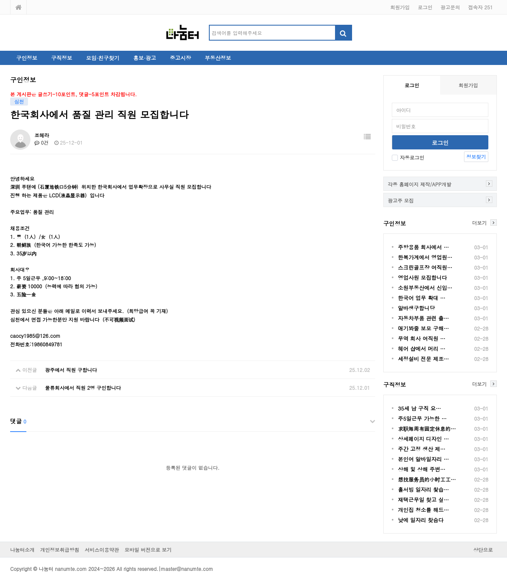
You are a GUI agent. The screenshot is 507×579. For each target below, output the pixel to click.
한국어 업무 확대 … (421, 298)
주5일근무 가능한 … (422, 418)
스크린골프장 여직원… (425, 267)
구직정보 (61, 58)
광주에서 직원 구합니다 (71, 369)
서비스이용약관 (102, 549)
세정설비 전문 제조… (423, 359)
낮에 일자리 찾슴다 (421, 520)
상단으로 (483, 549)
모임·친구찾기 (102, 58)
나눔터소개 (22, 549)
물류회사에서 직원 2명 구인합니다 (83, 387)
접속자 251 (480, 7)
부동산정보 (218, 58)
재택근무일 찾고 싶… (423, 499)
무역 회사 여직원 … (421, 338)
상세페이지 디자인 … (423, 439)
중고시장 (180, 58)
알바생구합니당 (416, 308)
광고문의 (450, 7)
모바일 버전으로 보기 (148, 549)
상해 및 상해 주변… (421, 469)
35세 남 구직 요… (419, 408)
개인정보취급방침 (59, 549)
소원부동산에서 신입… (425, 288)
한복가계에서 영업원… (425, 257)
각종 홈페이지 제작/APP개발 (419, 184)
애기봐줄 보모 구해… (423, 328)
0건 (41, 142)
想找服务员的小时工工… (427, 479)
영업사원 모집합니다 (422, 277)
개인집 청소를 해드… (423, 510)
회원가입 (400, 7)
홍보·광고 (144, 58)
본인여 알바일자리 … (423, 459)
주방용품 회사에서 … (423, 247)
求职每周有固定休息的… (427, 428)
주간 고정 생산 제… (421, 449)
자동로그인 (408, 157)
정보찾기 (476, 156)
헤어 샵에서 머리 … (421, 348)
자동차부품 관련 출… (423, 318)
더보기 (479, 222)
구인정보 (26, 58)
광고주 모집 (401, 200)
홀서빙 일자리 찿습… (423, 489)
